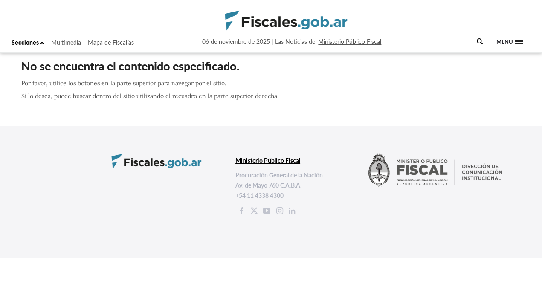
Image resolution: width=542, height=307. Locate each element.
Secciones (28, 42)
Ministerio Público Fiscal (349, 41)
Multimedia (66, 42)
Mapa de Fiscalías (111, 42)
